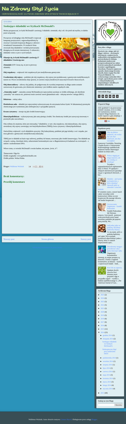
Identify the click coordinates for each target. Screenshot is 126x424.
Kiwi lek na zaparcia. (114, 268)
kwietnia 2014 (108, 378)
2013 (103, 393)
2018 (103, 319)
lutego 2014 (107, 385)
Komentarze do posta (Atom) (51, 247)
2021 (103, 308)
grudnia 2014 (108, 335)
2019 (103, 315)
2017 (103, 322)
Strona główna (47, 239)
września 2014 (108, 361)
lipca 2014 (107, 368)
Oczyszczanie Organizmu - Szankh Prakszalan (114, 206)
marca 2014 (107, 382)
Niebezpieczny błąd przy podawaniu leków (109, 351)
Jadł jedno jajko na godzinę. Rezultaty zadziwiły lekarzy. (113, 228)
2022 (103, 305)
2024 (103, 298)
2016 (103, 325)
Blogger (94, 419)
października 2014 (109, 358)
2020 (103, 312)
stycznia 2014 (108, 389)
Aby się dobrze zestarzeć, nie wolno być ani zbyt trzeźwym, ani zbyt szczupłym (114, 136)
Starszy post (86, 239)
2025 (103, 295)
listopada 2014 (108, 339)
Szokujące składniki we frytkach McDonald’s (109, 344)
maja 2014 (107, 375)
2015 (103, 329)
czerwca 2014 (108, 371)
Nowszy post (9, 239)
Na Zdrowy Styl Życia (30, 9)
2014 (103, 332)
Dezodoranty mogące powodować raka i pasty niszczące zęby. (114, 249)
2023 (103, 301)
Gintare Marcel (66, 419)
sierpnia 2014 (108, 365)
